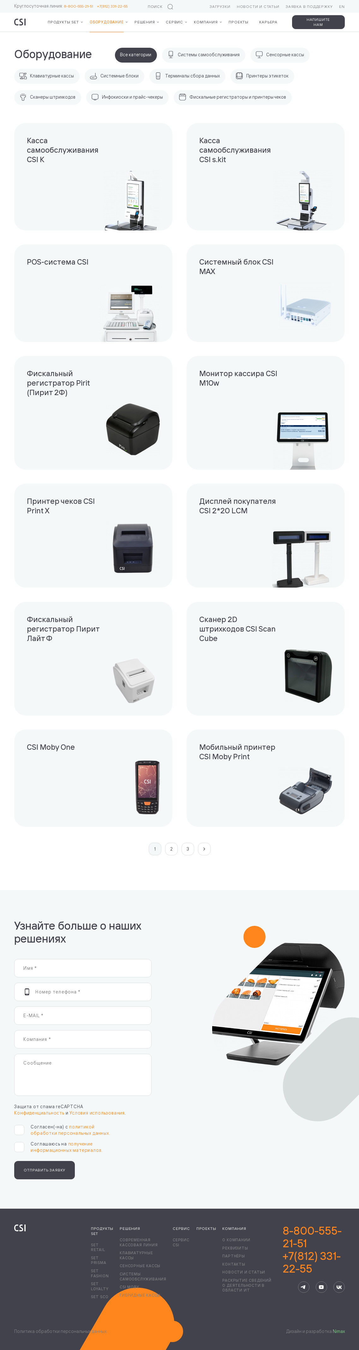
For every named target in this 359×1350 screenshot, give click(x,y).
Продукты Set (63, 22)
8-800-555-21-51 (80, 6)
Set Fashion (100, 1273)
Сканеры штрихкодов (47, 97)
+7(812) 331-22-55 (112, 6)
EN (342, 6)
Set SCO (100, 1296)
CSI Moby (129, 1287)
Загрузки (220, 6)
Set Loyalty (100, 1286)
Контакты (233, 1264)
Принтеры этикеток (262, 76)
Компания (206, 22)
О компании (236, 1239)
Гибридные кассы (140, 1295)
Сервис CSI (181, 1242)
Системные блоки (114, 76)
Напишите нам (318, 22)
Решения (145, 22)
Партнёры (233, 1256)
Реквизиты (235, 1248)
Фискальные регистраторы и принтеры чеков (232, 97)
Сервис (174, 22)
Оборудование (107, 22)
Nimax (339, 1331)
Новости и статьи (258, 6)
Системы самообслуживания (203, 54)
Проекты (238, 22)
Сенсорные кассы (279, 54)
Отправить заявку (44, 1170)
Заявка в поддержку (309, 6)
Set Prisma (98, 1260)
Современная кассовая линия (139, 1242)
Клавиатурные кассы (46, 76)
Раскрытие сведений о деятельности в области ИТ (246, 1285)
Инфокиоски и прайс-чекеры (127, 97)
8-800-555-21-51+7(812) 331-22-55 (312, 1250)
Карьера (268, 22)
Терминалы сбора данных (187, 76)
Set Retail (98, 1247)
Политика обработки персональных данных (60, 1331)
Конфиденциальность (39, 1112)
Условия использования (97, 1112)
